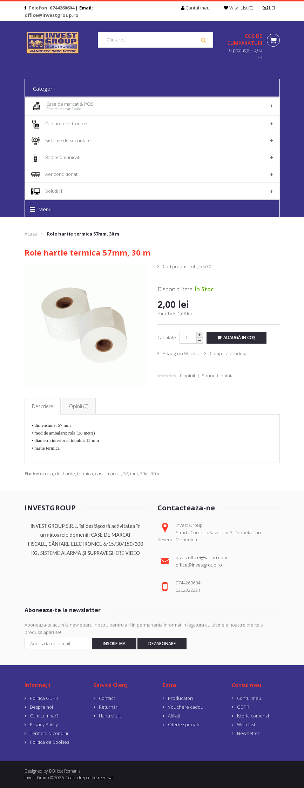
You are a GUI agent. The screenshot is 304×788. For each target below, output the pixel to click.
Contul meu (249, 698)
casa (99, 473)
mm (134, 473)
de (58, 473)
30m (144, 473)
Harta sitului (111, 716)
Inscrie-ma (114, 644)
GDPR (243, 707)
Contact (107, 698)
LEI (271, 8)
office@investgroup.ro (52, 15)
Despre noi (41, 707)
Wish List (246, 724)
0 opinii (187, 375)
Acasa (31, 234)
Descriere (42, 406)
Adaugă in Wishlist (181, 353)
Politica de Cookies (49, 742)
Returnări (109, 707)
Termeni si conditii (49, 733)
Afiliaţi (174, 716)
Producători (180, 698)
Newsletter (248, 733)
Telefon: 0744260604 (51, 8)
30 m (156, 473)
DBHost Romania (65, 771)
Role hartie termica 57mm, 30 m (83, 234)
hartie (69, 473)
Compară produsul (229, 353)
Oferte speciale (184, 724)
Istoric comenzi (253, 716)
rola (49, 473)
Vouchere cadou (185, 707)
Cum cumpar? (44, 716)
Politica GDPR (44, 698)
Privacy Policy (44, 724)
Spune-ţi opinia (218, 375)
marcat (114, 473)
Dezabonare (162, 644)
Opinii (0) (78, 406)
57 (125, 473)
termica (85, 473)
